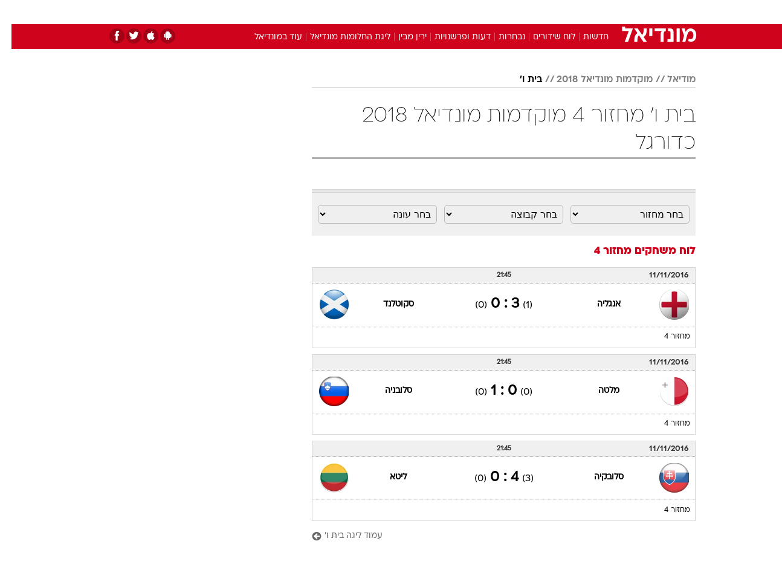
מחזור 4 (666, 336)
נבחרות (500, 37)
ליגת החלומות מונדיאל (339, 37)
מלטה (597, 391)
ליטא (386, 477)
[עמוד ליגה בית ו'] (492, 536)
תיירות (342, 11)
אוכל (421, 11)
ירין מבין (401, 37)
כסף (453, 11)
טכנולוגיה (297, 11)
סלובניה (387, 391)
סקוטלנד (387, 304)
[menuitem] (598, 12)
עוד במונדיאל (267, 37)
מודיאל (670, 80)
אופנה (253, 11)
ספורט (564, 11)
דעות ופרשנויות (451, 37)
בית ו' (519, 80)
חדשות (605, 11)
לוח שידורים (543, 37)
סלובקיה (597, 477)
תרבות (524, 11)
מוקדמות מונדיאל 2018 (593, 80)
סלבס (486, 11)
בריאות (384, 11)
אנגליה (597, 304)
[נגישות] (16, 12)
